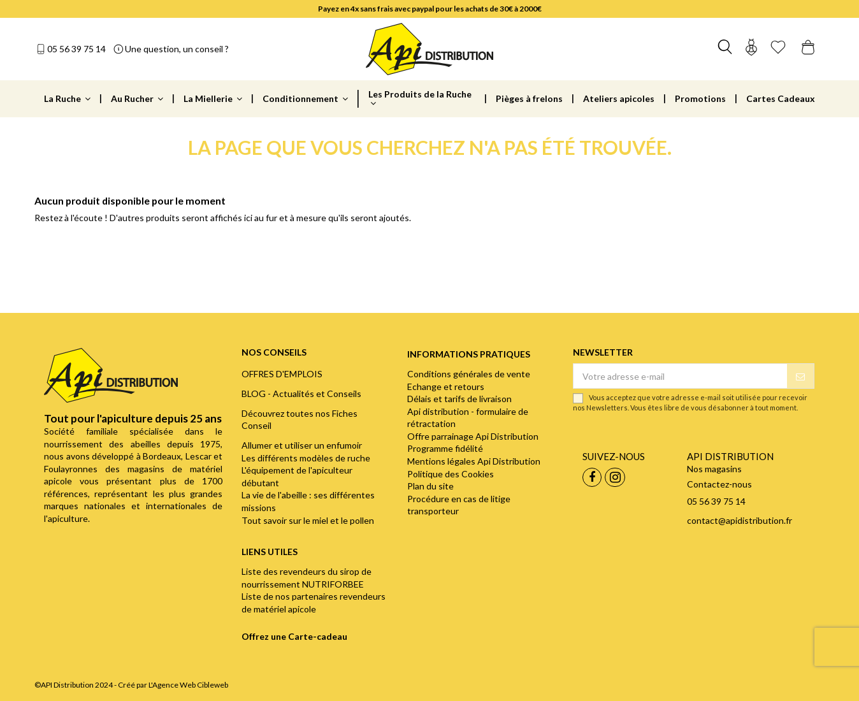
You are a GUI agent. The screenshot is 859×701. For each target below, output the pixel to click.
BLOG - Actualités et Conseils (301, 393)
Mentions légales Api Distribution (473, 461)
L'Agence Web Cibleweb (188, 685)
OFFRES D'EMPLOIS (282, 373)
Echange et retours (445, 386)
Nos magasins (714, 468)
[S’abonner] (800, 376)
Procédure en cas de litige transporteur (458, 505)
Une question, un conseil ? (177, 48)
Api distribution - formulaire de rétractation (467, 418)
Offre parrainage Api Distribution (472, 436)
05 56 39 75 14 (76, 48)
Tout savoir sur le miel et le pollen (308, 520)
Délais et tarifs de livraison (459, 398)
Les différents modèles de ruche (306, 457)
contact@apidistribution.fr (739, 520)
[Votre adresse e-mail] (680, 376)
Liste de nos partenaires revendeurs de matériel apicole (314, 602)
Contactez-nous (719, 484)
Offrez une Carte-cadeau (294, 636)
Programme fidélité (445, 448)
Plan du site (430, 486)
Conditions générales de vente (468, 373)
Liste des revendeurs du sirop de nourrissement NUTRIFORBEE (307, 577)
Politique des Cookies (450, 473)
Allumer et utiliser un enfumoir (302, 445)
